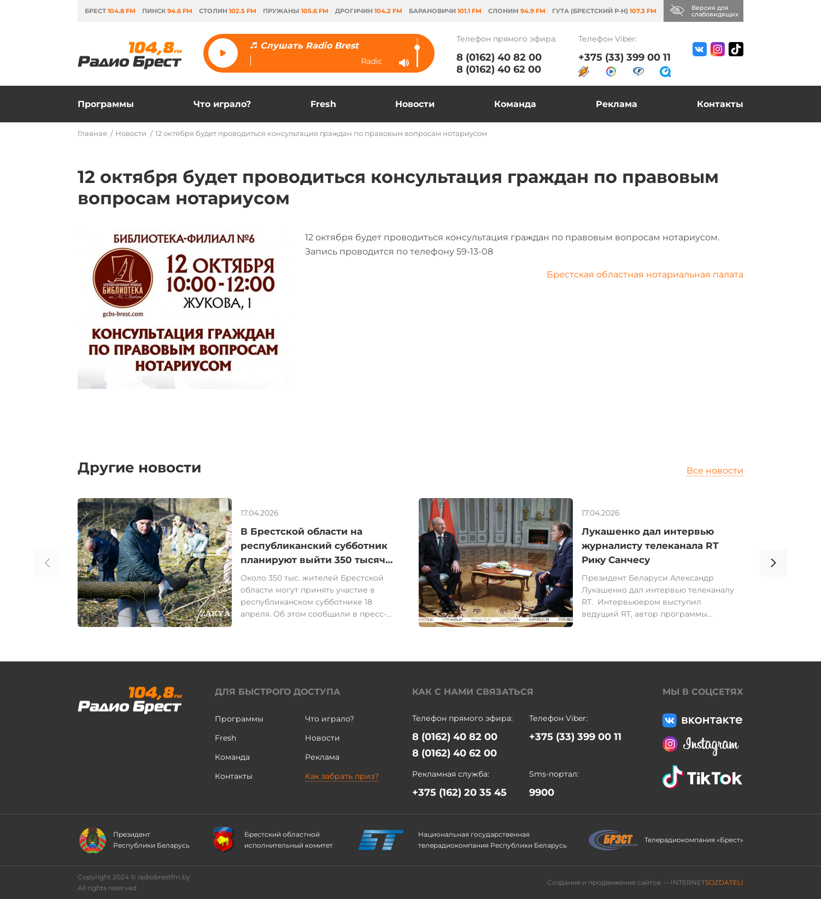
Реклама (616, 104)
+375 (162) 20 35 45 (459, 792)
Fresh (323, 104)
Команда (515, 104)
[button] (773, 564)
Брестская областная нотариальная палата (645, 274)
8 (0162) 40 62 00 (498, 69)
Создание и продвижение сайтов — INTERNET (645, 882)
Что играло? (222, 104)
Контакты (720, 104)
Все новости (715, 470)
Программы (106, 104)
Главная (92, 133)
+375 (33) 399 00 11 (624, 57)
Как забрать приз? (342, 776)
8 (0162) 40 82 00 (499, 57)
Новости (415, 104)
